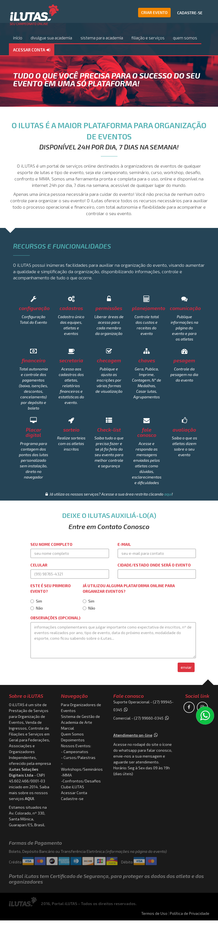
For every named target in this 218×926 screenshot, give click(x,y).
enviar (186, 667)
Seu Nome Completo (51, 544)
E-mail (124, 544)
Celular (38, 565)
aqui (168, 494)
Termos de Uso (154, 913)
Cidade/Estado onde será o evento (154, 565)
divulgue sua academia (51, 37)
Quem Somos (72, 734)
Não (36, 608)
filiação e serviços (148, 37)
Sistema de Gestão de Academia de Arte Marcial (80, 722)
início (17, 37)
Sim (36, 601)
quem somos (185, 37)
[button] (31, 50)
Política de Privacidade (189, 913)
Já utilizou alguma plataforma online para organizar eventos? (129, 588)
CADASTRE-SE (189, 12)
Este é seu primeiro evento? (50, 588)
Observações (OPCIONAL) (55, 617)
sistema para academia (101, 37)
